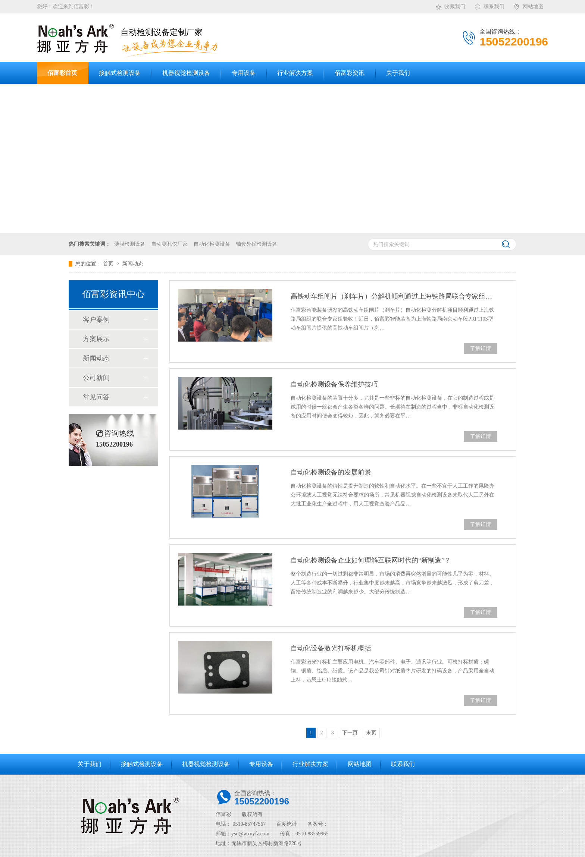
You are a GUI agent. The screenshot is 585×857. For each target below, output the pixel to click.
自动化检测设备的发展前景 (331, 472)
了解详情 (480, 348)
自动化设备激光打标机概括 (331, 648)
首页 (109, 264)
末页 (371, 732)
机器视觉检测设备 (206, 764)
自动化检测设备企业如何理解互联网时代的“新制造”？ (371, 560)
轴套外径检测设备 (257, 244)
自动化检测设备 (212, 244)
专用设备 (261, 764)
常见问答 (96, 397)
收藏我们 (450, 5)
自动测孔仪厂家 (169, 244)
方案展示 (96, 339)
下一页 (350, 732)
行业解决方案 (310, 764)
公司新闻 (96, 377)
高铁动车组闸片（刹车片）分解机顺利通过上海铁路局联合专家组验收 (394, 296)
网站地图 (528, 5)
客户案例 (96, 319)
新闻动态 (132, 264)
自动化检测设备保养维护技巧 (334, 384)
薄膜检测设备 (130, 244)
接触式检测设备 (142, 764)
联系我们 (489, 5)
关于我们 (89, 764)
